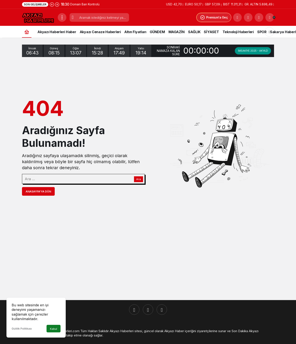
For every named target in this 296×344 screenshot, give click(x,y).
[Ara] (237, 17)
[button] (248, 17)
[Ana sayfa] (26, 32)
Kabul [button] (53, 328)
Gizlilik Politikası (22, 328)
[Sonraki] (57, 4)
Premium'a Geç (214, 17)
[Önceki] (52, 4)
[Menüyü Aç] (62, 17)
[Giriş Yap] (259, 17)
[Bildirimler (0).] (269, 17)
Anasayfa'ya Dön (38, 191)
